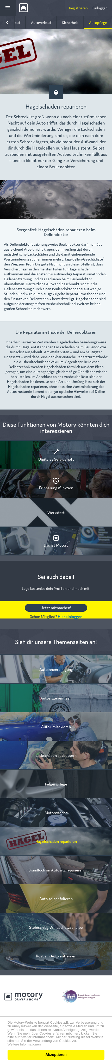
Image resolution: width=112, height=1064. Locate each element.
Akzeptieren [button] (56, 1055)
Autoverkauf (41, 22)
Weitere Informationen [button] (24, 1044)
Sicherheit (70, 22)
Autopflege (98, 22)
